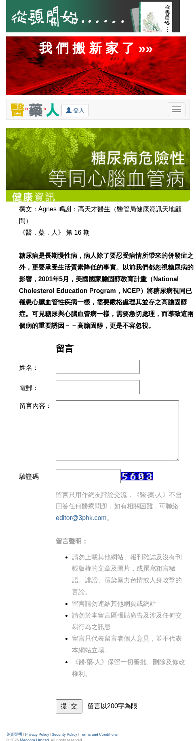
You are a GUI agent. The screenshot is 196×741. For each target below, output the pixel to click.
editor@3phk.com (81, 517)
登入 (75, 110)
